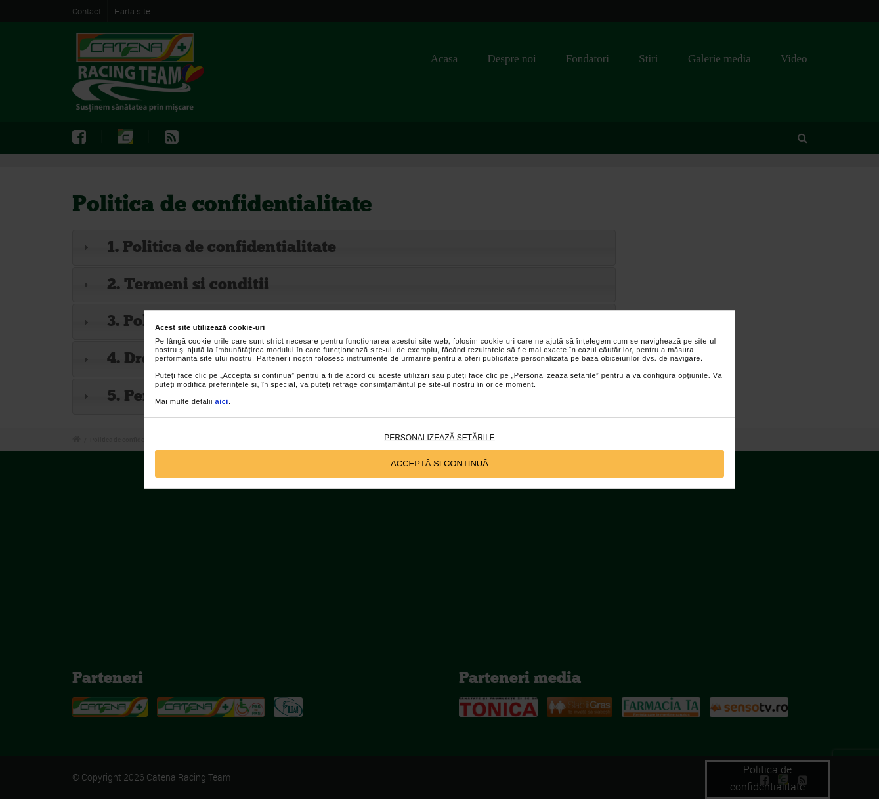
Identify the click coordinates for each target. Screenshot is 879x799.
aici (221, 401)
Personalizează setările (439, 437)
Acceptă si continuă (439, 463)
